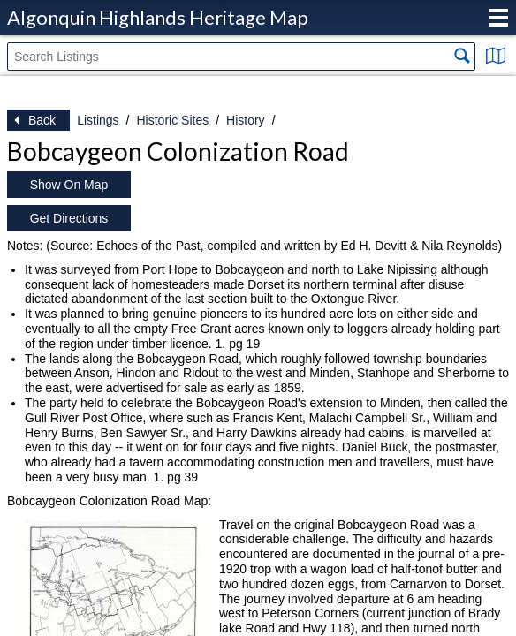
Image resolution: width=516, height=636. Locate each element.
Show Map (495, 55)
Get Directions (69, 218)
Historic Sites (172, 120)
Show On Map (69, 185)
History (245, 120)
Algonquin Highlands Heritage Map (157, 17)
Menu (498, 17)
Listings (97, 120)
